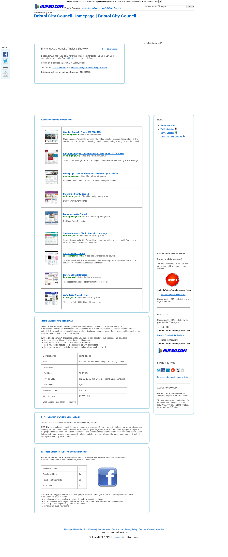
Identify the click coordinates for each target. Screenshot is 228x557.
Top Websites (90, 529)
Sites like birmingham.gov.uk (96, 216)
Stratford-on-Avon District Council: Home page (85, 233)
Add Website (76, 529)
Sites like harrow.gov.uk (89, 277)
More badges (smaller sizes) (173, 294)
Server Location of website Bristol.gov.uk (60, 417)
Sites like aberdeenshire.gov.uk (100, 256)
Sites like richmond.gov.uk (93, 176)
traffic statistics (72, 58)
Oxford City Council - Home (76, 295)
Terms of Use (117, 529)
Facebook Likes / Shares (173, 137)
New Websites (103, 529)
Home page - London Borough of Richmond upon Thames (90, 174)
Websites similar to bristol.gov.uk (57, 120)
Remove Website (146, 529)
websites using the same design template (89, 67)
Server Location (169, 133)
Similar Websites (168, 125)
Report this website (110, 49)
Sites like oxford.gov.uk (89, 297)
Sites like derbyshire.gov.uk (95, 196)
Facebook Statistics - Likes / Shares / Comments (64, 452)
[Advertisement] (94, 31)
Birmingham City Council (75, 214)
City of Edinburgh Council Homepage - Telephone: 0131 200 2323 (93, 153)
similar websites (59, 67)
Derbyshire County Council (76, 194)
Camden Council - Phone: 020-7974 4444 (82, 132)
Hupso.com (115, 537)
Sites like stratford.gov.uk (92, 235)
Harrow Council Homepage (76, 275)
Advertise (159, 529)
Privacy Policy (131, 529)
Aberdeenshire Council (74, 253)
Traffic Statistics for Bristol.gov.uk (57, 321)
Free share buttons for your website (172, 377)
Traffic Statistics (169, 129)
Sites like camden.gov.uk (91, 134)
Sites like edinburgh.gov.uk (94, 156)
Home (67, 529)
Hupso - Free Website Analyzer (171, 335)
